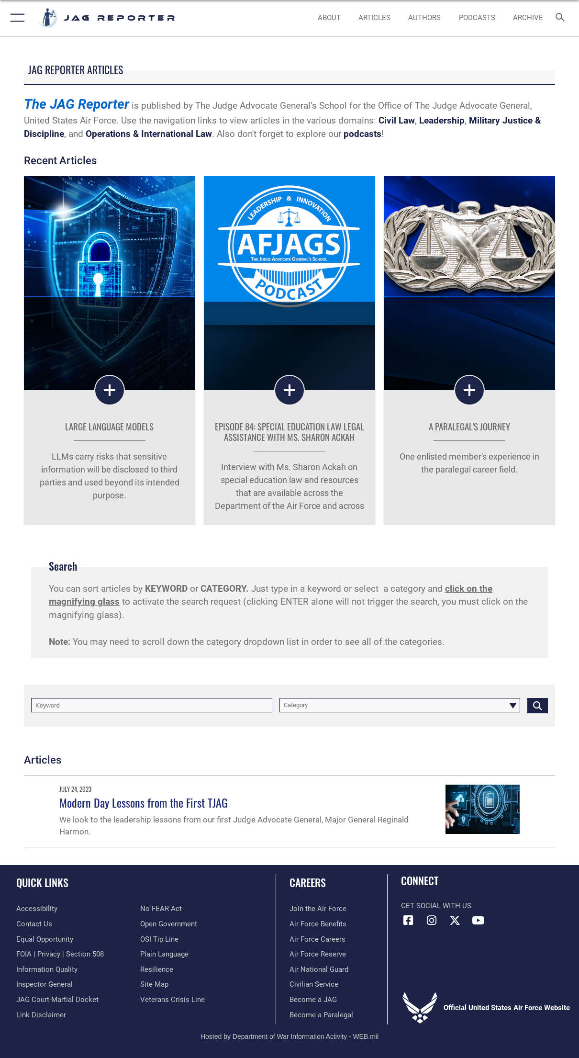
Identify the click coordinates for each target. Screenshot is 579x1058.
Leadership (442, 120)
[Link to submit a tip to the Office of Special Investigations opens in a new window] (159, 939)
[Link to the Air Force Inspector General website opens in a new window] (44, 984)
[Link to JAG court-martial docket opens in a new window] (57, 999)
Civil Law (397, 120)
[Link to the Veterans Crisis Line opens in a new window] (172, 999)
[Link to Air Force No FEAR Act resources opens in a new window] (161, 908)
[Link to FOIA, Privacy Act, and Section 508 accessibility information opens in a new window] (60, 954)
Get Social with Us (436, 905)
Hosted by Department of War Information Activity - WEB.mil (289, 1036)
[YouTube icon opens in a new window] (478, 920)
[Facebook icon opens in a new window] (408, 920)
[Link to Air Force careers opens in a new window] (317, 939)
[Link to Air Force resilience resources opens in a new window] (156, 969)
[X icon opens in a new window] (454, 920)
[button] (15, 18)
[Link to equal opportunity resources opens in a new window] (44, 939)
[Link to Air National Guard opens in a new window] (319, 969)
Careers (308, 882)
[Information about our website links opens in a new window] (41, 1015)
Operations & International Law (149, 134)
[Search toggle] (562, 18)
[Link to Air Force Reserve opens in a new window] (318, 954)
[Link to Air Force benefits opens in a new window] (318, 924)
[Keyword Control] (151, 705)
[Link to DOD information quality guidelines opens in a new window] (47, 969)
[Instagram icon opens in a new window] (431, 920)
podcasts (362, 134)
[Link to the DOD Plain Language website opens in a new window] (164, 954)
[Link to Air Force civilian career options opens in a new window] (314, 984)
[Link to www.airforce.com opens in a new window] (318, 908)
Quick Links (42, 882)
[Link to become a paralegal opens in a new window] (321, 1015)
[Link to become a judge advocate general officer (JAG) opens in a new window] (313, 999)
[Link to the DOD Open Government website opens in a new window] (168, 924)
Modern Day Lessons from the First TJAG (143, 802)
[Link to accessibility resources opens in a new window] (36, 908)
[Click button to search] (537, 705)
